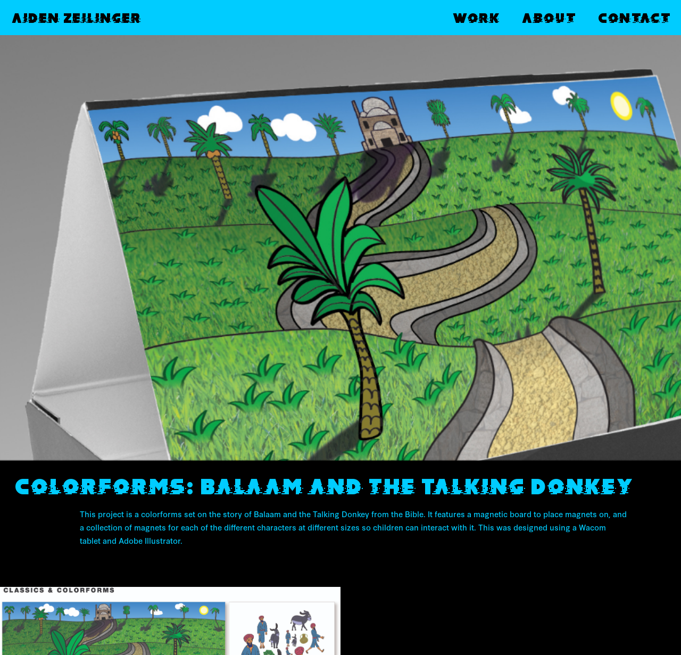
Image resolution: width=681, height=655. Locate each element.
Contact (633, 17)
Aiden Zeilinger (76, 17)
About (548, 17)
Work (476, 17)
